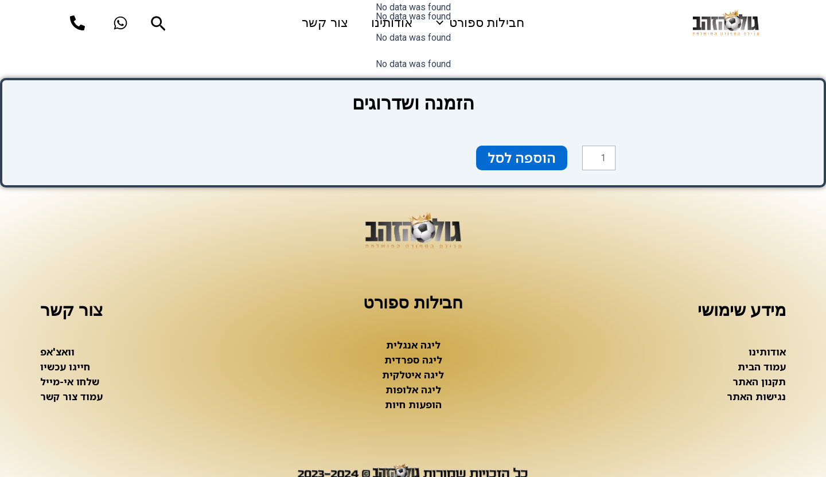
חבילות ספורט (480, 23)
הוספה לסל (522, 157)
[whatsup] (120, 22)
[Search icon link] (157, 25)
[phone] (77, 22)
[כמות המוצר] (598, 158)
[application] (442, 23)
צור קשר (325, 22)
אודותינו (392, 22)
